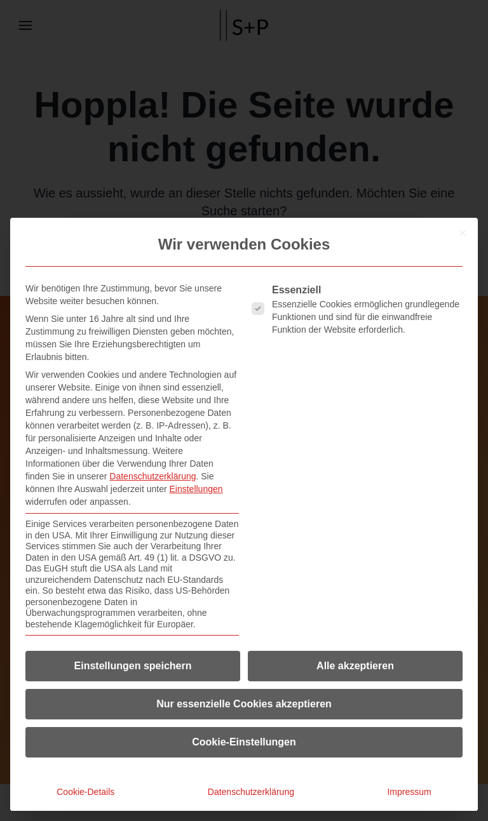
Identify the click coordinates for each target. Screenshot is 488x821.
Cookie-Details (85, 792)
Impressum (409, 792)
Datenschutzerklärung (152, 476)
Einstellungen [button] (195, 489)
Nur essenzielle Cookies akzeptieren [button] (244, 703)
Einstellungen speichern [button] (133, 665)
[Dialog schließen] (462, 233)
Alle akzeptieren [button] (355, 665)
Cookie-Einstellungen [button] (244, 742)
